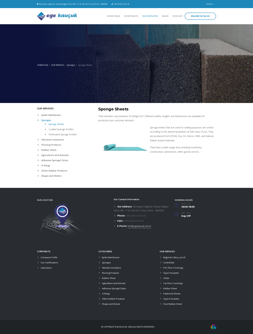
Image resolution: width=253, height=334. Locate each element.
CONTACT (177, 16)
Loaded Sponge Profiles (59, 129)
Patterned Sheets (172, 293)
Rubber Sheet (47, 149)
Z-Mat (166, 278)
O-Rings (44, 165)
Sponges (71, 65)
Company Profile (49, 257)
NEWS (165, 16)
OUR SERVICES (150, 16)
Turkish (209, 4)
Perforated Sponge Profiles (61, 134)
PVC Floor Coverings (174, 267)
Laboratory (46, 267)
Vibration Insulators (51, 139)
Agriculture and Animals (53, 155)
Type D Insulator (172, 298)
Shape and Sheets (49, 175)
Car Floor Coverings (173, 283)
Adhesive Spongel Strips (53, 160)
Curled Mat (169, 262)
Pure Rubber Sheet (173, 303)
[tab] (65, 110)
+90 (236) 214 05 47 (134, 220)
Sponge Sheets (54, 124)
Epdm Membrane (49, 115)
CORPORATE (131, 16)
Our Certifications (50, 262)
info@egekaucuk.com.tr (140, 225)
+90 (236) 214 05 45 (121, 4)
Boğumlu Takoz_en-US (175, 257)
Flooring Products (49, 144)
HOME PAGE (113, 16)
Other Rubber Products (52, 170)
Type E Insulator (171, 272)
